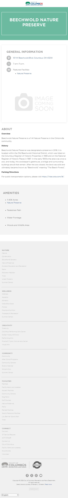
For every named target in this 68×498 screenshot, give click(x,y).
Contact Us (6, 441)
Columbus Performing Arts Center (14, 331)
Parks (4, 269)
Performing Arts (7, 338)
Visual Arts (6, 344)
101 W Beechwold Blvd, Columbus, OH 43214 (32, 58)
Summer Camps (7, 282)
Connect (5, 431)
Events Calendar (7, 366)
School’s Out (6, 369)
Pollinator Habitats (8, 272)
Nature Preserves (8, 263)
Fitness (4, 307)
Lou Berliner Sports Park (10, 416)
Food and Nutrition (8, 310)
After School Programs (10, 359)
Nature (4, 253)
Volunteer (5, 454)
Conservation (6, 256)
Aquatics (5, 297)
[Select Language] (10, 495)
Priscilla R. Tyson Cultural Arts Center (15, 341)
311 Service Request (8, 434)
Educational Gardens (9, 259)
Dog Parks (5, 397)
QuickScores (6, 451)
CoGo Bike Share (8, 303)
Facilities (5, 384)
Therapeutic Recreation (10, 313)
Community (6, 356)
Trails (4, 276)
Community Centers (9, 362)
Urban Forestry (7, 279)
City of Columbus (8, 444)
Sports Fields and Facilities (11, 413)
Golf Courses (6, 400)
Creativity (5, 328)
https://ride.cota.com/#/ (53, 177)
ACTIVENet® (6, 438)
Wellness (5, 294)
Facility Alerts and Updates (11, 387)
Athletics (5, 300)
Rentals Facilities (7, 410)
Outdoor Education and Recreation (14, 266)
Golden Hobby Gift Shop (10, 335)
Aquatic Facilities (8, 390)
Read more (48, 484)
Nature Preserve (24, 73)
